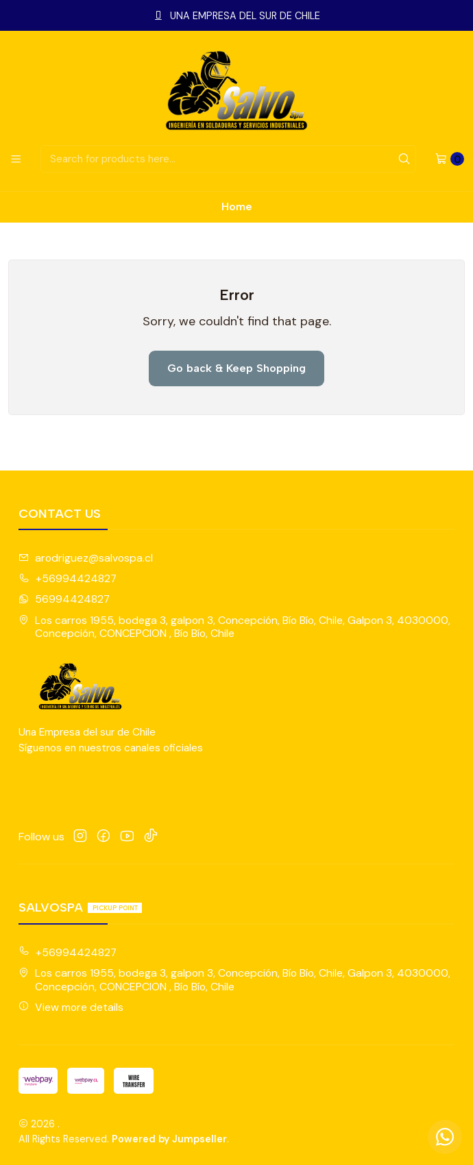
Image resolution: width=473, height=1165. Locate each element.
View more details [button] (71, 1007)
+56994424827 (68, 578)
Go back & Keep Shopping (236, 368)
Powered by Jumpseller (169, 1139)
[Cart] (449, 159)
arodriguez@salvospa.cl (86, 558)
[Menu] (16, 159)
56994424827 (64, 599)
